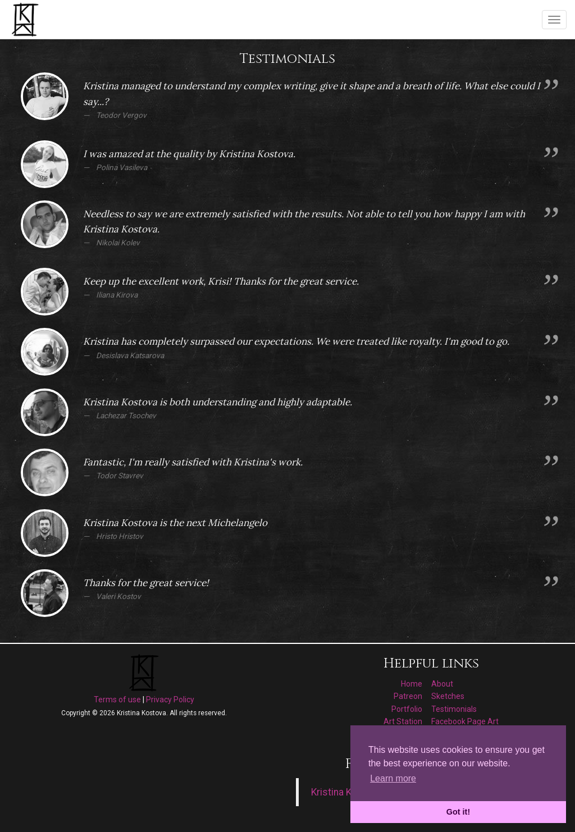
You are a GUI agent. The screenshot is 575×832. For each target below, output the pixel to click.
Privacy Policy (170, 699)
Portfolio (406, 709)
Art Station (403, 721)
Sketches (447, 696)
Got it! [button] (458, 811)
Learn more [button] (393, 778)
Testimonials (454, 709)
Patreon (408, 696)
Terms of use (117, 699)
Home (411, 683)
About (442, 683)
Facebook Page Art (465, 721)
